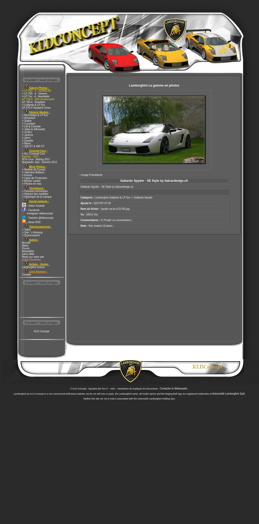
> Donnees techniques (35, 191)
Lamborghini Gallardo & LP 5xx (112, 197)
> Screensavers (31, 235)
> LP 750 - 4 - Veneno (34, 93)
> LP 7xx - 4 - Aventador (36, 96)
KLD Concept (41, 331)
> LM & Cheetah (31, 126)
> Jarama (27, 135)
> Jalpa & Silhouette (33, 129)
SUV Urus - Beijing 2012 (36, 159)
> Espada (27, 140)
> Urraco (27, 132)
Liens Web (28, 254)
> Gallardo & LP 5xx (33, 104)
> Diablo (27, 120)
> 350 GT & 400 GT (33, 146)
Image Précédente (92, 175)
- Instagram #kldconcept (37, 213)
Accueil (26, 242)
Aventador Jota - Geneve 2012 (39, 162)
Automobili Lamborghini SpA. (228, 393)
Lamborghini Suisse (33, 267)
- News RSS (31, 222)
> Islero (26, 137)
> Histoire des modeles (35, 194)
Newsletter (28, 251)
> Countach (28, 123)
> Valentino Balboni (33, 172)
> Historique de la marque (37, 196)
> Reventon (28, 118)
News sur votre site (33, 256)
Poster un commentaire (117, 220)
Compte (26, 274)
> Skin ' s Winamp (32, 232)
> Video (26, 229)
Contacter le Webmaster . (174, 388)
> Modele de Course (33, 169)
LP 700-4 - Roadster (33, 102)
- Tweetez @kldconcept (37, 217)
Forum (26, 248)
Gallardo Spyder (143, 197)
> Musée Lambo (31, 180)
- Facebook (31, 210)
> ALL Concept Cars (33, 153)
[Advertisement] (41, 301)
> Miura (26, 143)
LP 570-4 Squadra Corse (36, 107)
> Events (27, 175)
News (25, 245)
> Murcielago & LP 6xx (35, 115)
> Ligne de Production (34, 178)
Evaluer (108, 225)
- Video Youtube (33, 205)
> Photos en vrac (31, 183)
